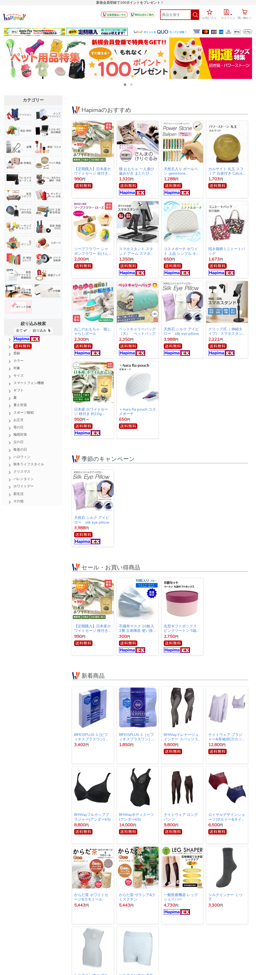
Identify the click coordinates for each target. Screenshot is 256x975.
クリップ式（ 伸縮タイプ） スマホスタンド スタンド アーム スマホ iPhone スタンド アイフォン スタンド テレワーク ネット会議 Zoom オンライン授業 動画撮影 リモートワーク (226, 331)
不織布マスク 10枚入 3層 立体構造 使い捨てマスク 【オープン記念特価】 (136, 628)
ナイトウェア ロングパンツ (181, 816)
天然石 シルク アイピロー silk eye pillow (181, 331)
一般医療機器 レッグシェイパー (181, 897)
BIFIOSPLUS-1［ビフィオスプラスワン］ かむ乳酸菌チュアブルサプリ (137, 736)
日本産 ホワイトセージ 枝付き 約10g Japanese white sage (92, 411)
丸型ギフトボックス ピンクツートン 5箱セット (182, 628)
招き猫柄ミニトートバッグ (226, 251)
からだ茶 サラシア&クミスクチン (137, 897)
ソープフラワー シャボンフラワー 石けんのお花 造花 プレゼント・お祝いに (91, 251)
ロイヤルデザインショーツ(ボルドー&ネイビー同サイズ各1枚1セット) (226, 816)
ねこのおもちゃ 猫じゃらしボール (92, 331)
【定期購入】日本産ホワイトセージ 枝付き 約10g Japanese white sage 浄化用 (92, 171)
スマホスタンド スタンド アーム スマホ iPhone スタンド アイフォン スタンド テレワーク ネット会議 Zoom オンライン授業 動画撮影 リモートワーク (137, 251)
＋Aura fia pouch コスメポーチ (137, 411)
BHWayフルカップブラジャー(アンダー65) (92, 816)
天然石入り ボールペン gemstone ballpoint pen (181, 171)
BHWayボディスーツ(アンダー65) (136, 816)
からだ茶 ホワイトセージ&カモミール (91, 897)
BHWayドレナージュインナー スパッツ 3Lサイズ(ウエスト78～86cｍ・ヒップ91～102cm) (181, 736)
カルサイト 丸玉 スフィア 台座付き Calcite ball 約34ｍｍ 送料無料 (226, 171)
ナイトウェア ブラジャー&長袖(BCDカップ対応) (227, 736)
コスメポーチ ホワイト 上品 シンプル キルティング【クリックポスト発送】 (182, 251)
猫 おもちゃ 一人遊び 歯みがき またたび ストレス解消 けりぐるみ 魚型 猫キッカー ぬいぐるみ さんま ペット (137, 171)
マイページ (228, 18)
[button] (228, 13)
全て (21, 330)
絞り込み (42, 330)
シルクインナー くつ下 (225, 897)
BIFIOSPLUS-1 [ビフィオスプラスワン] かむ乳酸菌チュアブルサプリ (92, 736)
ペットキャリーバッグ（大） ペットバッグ (137, 331)
